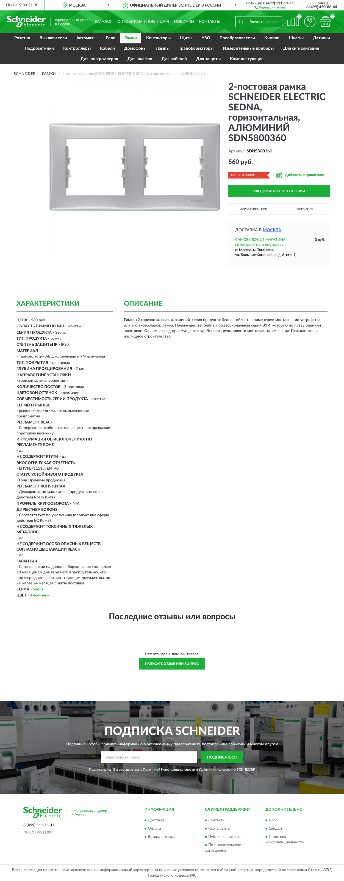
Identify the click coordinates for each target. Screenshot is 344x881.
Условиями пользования (217, 769)
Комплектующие (246, 59)
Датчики (321, 38)
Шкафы (296, 38)
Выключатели (53, 38)
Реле (110, 38)
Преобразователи (237, 38)
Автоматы (86, 38)
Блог (273, 820)
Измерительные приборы (248, 48)
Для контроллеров (99, 59)
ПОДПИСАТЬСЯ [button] (222, 757)
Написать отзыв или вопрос (172, 663)
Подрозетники (39, 48)
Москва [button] (272, 230)
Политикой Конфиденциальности (169, 769)
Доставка (156, 820)
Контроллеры (77, 48)
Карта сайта (219, 828)
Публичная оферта (225, 837)
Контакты (209, 22)
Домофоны (135, 48)
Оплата (154, 828)
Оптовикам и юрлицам (143, 22)
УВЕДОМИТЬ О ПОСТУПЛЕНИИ (279, 191)
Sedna (38, 589)
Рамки (130, 38)
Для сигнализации (301, 48)
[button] (269, 7)
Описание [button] (304, 208)
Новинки (184, 22)
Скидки (275, 828)
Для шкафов (139, 59)
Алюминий (39, 595)
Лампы (163, 48)
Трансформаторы (196, 48)
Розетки (22, 38)
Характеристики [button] (253, 208)
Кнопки (271, 38)
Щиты (186, 38)
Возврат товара (161, 837)
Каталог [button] (103, 22)
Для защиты (208, 59)
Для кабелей (174, 59)
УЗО (206, 38)
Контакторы (158, 38)
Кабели (107, 48)
